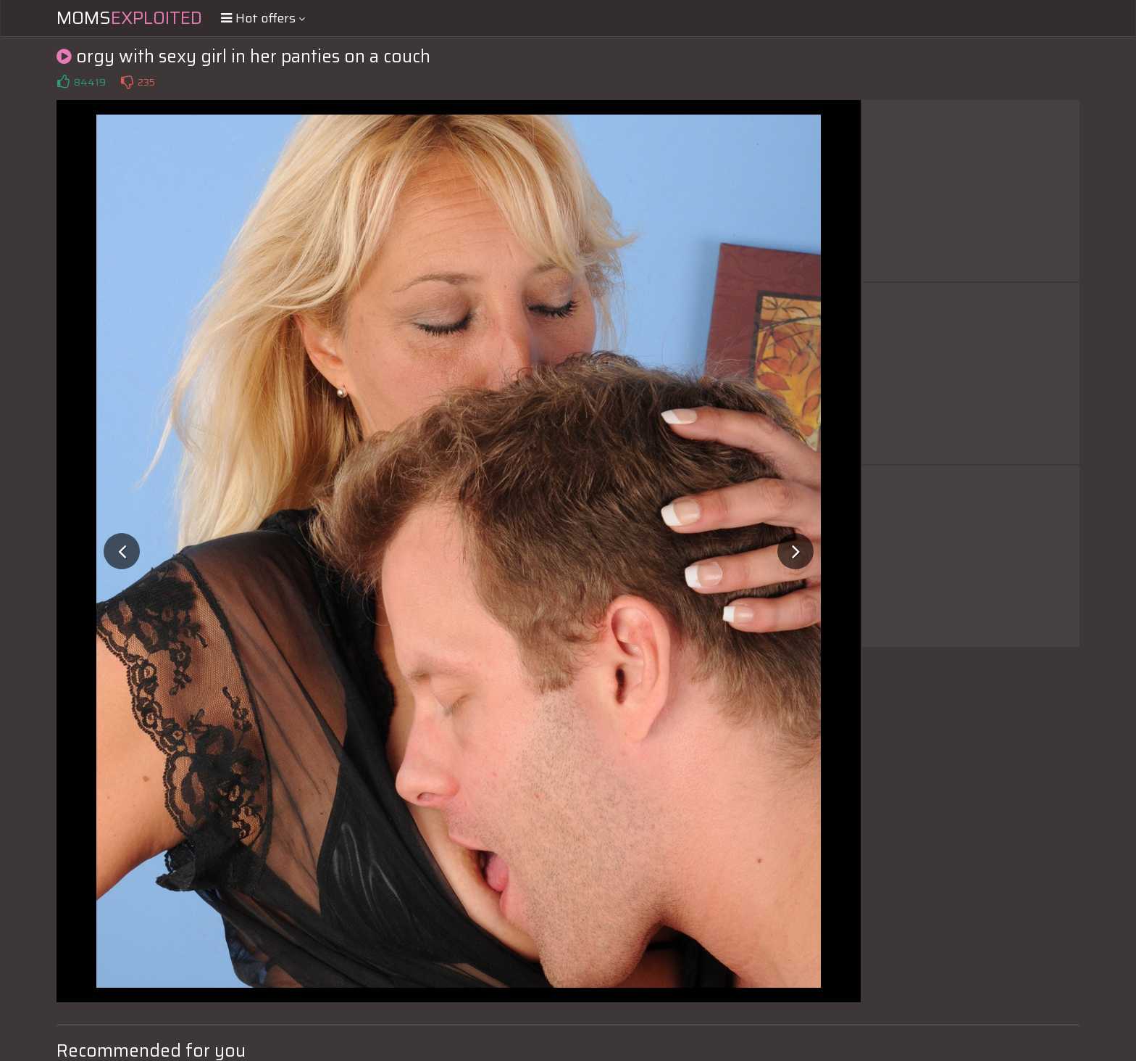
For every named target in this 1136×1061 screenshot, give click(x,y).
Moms (129, 18)
